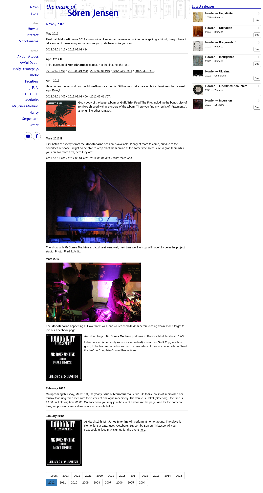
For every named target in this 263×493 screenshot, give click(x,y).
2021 (88, 475)
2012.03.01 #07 (100, 96)
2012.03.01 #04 (122, 158)
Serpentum (30, 118)
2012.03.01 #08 (55, 70)
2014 (168, 475)
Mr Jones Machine (25, 106)
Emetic (33, 75)
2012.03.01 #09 (78, 70)
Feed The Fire (143, 102)
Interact (33, 35)
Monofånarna (29, 41)
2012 (51, 482)
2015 (156, 475)
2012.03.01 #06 (78, 96)
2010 (74, 482)
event (126, 402)
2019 (111, 475)
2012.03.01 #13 (55, 49)
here (142, 429)
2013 (179, 475)
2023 (66, 475)
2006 (119, 482)
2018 (122, 475)
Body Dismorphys (26, 69)
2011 (63, 482)
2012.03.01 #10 (100, 70)
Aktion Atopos (28, 56)
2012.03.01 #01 (55, 158)
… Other (32, 125)
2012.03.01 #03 (100, 158)
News (34, 7)
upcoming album (168, 346)
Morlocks (32, 100)
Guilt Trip (126, 102)
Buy (257, 20)
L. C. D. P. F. (30, 94)
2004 (142, 482)
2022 (77, 475)
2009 (85, 482)
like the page (148, 402)
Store (34, 13)
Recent (52, 475)
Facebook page (65, 330)
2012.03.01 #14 (78, 49)
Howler (33, 28)
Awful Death (29, 62)
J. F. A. (34, 87)
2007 (108, 482)
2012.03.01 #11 (122, 70)
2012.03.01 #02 (78, 158)
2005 (131, 482)
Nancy (34, 112)
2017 (133, 475)
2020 (99, 475)
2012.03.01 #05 (55, 96)
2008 (97, 482)
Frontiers (32, 81)
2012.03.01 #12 (144, 70)
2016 (145, 475)
